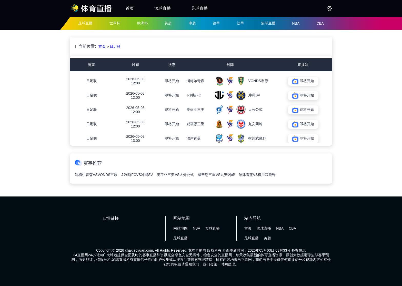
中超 (192, 23)
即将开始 (172, 81)
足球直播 (199, 8)
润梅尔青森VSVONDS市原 (96, 175)
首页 (130, 8)
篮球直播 (162, 8)
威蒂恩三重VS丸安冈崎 (216, 175)
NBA (296, 23)
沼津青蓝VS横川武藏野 (257, 175)
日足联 (115, 46)
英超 (168, 23)
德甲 (216, 23)
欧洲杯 (142, 23)
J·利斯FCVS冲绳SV (137, 175)
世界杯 (114, 23)
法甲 (240, 23)
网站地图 (180, 228)
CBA (320, 23)
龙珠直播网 (197, 250)
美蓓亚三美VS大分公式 (175, 175)
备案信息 (299, 250)
